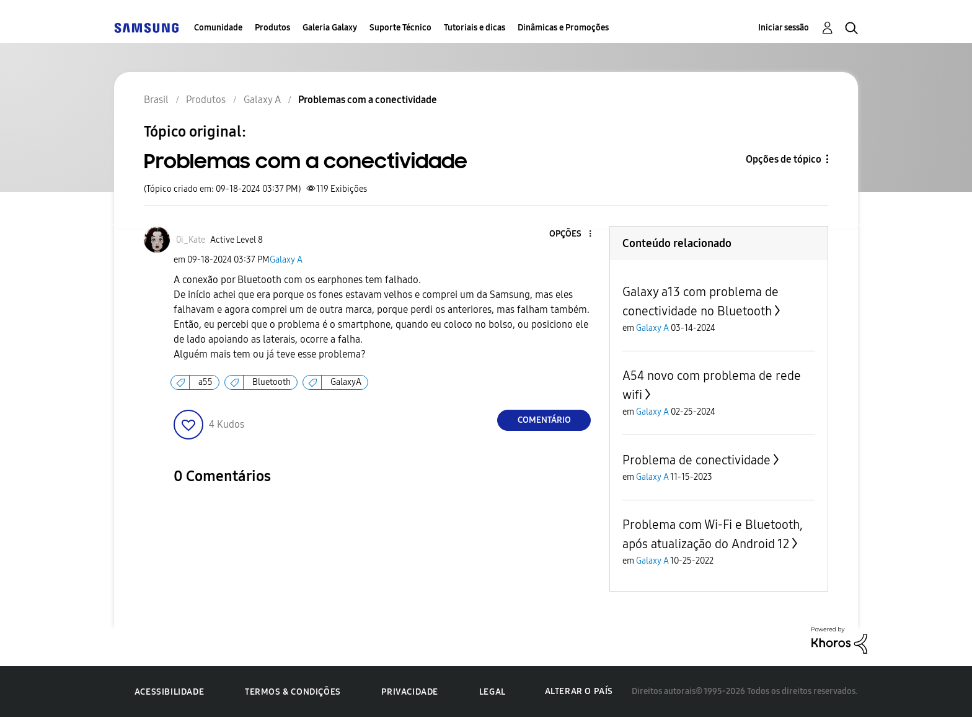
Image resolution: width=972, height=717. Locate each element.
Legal (492, 692)
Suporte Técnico (400, 27)
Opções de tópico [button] (783, 159)
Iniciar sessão (783, 27)
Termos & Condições (293, 692)
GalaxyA (345, 382)
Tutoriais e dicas (474, 27)
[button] (569, 234)
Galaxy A (286, 260)
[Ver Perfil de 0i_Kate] (190, 240)
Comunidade (218, 27)
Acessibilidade (169, 692)
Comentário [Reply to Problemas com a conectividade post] (544, 420)
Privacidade (409, 692)
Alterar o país (579, 691)
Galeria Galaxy (330, 27)
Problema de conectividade (696, 460)
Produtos (272, 27)
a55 (205, 382)
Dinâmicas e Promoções (563, 27)
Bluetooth (271, 382)
